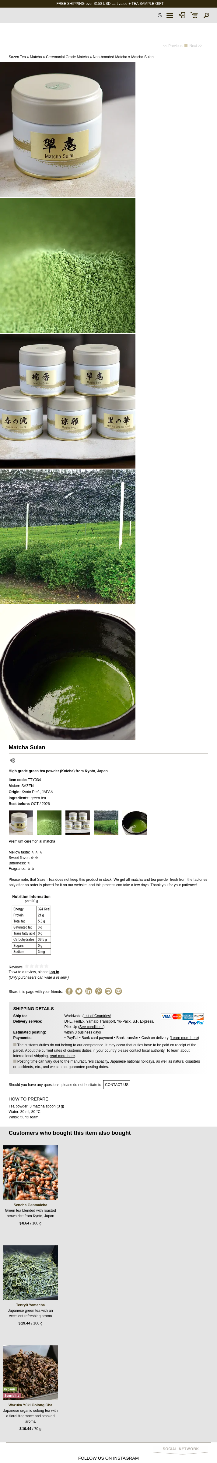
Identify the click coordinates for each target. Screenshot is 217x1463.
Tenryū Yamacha (30, 1305)
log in (54, 972)
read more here (62, 1056)
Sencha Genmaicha (30, 1205)
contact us (116, 1085)
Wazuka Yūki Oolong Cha (30, 1405)
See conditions (91, 1027)
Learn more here (184, 1038)
